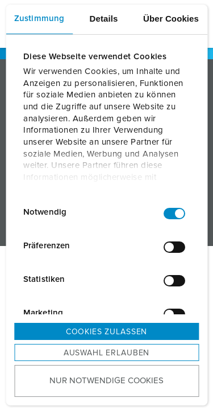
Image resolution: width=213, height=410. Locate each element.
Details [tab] (104, 18)
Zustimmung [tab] (39, 18)
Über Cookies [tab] (171, 18)
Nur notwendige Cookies (106, 380)
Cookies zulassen (106, 332)
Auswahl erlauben (106, 353)
